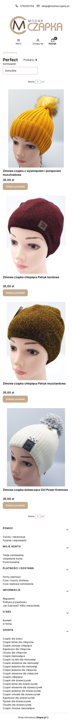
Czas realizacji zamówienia (18, 583)
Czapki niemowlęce (14, 655)
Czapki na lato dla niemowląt (19, 659)
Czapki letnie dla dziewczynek (20, 683)
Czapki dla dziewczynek (17, 680)
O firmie (7, 623)
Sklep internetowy (32, 717)
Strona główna (10, 52)
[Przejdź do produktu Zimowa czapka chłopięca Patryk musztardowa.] (36, 341)
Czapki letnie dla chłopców (18, 642)
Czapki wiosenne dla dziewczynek (22, 687)
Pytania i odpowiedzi (15, 540)
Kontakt (7, 620)
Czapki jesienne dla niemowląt (20, 666)
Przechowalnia (11, 562)
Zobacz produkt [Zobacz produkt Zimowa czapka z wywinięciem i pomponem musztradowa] (15, 186)
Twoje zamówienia (13, 555)
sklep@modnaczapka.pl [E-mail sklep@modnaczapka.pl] (55, 6)
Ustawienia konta (12, 558)
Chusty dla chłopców (15, 652)
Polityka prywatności (15, 602)
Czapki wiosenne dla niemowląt (21, 662)
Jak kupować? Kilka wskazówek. (21, 605)
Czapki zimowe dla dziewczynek (21, 694)
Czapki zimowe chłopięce (17, 645)
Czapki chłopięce (13, 676)
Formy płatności (12, 576)
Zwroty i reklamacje (14, 536)
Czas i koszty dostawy (16, 580)
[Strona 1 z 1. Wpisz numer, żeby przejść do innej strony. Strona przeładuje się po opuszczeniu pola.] (38, 82)
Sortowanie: (9, 63)
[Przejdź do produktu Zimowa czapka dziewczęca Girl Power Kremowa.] (36, 447)
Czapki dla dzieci (13, 638)
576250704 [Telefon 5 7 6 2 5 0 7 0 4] (27, 6)
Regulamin (9, 598)
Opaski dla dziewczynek (17, 701)
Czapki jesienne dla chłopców (20, 669)
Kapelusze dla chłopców (17, 649)
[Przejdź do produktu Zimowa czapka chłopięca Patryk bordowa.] (36, 235)
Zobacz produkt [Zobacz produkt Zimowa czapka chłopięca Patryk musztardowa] (15, 399)
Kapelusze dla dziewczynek (19, 697)
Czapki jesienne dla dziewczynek (22, 690)
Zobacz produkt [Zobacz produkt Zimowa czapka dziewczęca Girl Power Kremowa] (15, 505)
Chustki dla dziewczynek (17, 704)
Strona (31, 81)
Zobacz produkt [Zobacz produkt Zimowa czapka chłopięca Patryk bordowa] (15, 292)
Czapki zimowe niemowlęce (18, 708)
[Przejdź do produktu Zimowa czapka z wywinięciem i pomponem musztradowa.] (36, 128)
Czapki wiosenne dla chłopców (20, 673)
